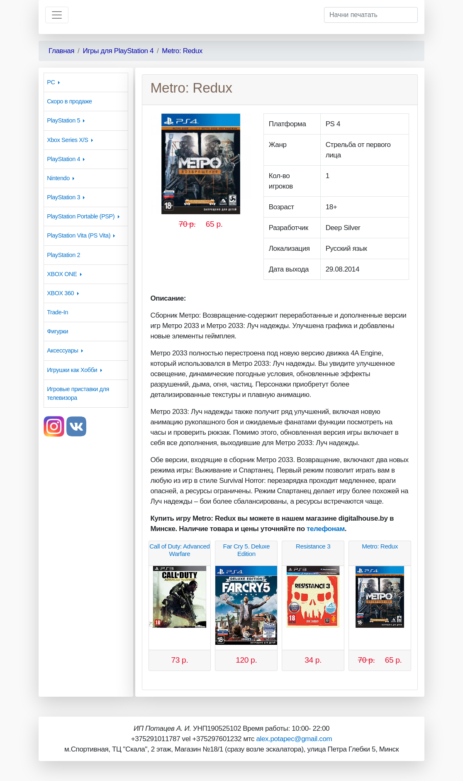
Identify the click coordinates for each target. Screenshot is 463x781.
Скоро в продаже (69, 101)
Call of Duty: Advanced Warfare (179, 550)
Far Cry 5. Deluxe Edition (246, 550)
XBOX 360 (60, 293)
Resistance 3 (313, 546)
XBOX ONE (62, 274)
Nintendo (58, 178)
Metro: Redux (182, 51)
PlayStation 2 (63, 255)
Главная (61, 51)
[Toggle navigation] (56, 15)
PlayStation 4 (63, 159)
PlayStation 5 (63, 120)
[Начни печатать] (371, 15)
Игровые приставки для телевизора (78, 393)
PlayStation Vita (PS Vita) (78, 235)
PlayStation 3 (63, 197)
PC (51, 82)
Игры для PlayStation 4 (118, 51)
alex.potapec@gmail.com (294, 739)
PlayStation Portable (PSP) (81, 216)
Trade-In (57, 312)
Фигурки (57, 331)
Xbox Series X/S (67, 140)
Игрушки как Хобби (72, 370)
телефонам (326, 529)
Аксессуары (62, 350)
